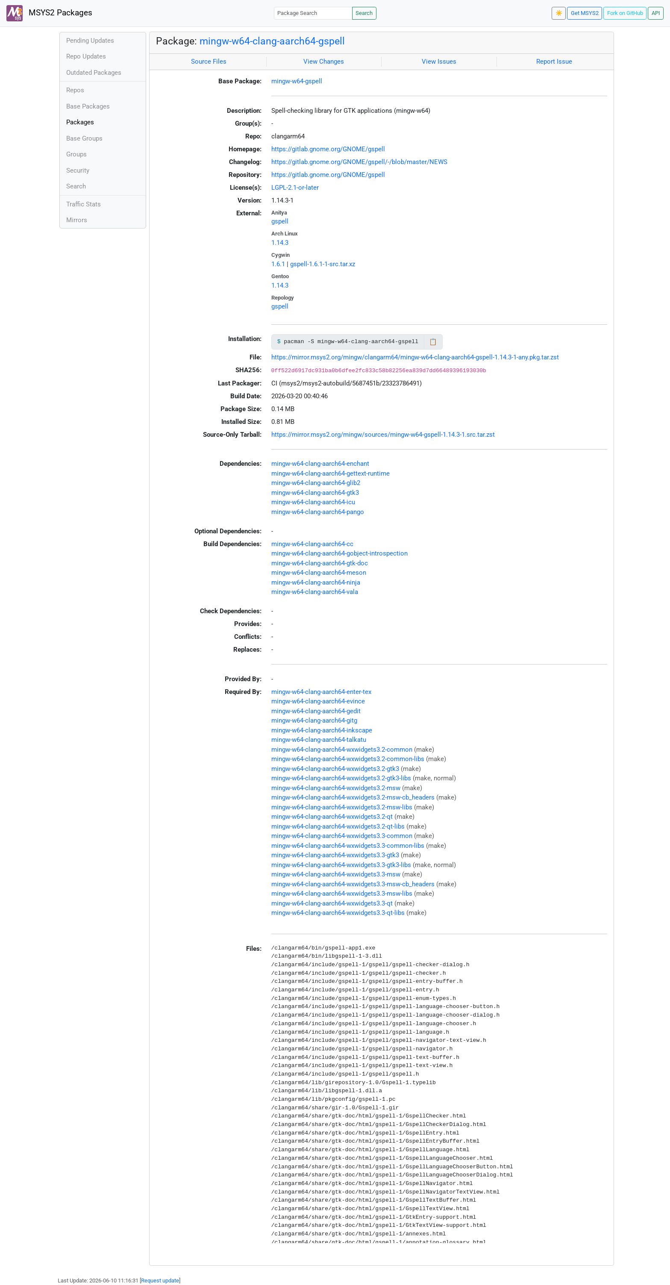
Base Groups (84, 138)
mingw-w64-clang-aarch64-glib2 (315, 483)
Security (77, 170)
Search (364, 13)
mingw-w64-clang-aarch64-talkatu (318, 740)
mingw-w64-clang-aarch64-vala (314, 592)
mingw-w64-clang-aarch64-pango (317, 512)
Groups (76, 154)
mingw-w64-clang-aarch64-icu (313, 502)
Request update (160, 1280)
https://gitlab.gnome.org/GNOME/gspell (328, 149)
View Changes (323, 61)
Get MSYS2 (585, 13)
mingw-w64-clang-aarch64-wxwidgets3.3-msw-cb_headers (353, 884)
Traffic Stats (83, 204)
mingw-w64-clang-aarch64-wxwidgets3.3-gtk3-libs (341, 865)
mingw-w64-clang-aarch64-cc (312, 544)
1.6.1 (278, 264)
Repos (75, 90)
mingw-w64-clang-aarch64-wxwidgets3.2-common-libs (347, 759)
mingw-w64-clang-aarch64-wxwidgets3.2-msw (335, 788)
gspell (279, 221)
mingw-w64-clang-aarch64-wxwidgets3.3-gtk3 (335, 855)
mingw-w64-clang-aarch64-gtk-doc (319, 563)
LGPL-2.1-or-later (295, 187)
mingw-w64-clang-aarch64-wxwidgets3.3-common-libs (347, 846)
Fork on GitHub (625, 13)
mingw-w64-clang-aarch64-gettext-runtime (330, 473)
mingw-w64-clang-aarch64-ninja (315, 582)
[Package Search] (313, 13)
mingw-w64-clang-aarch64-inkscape (321, 730)
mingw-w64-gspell (296, 81)
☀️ (558, 13)
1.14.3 (279, 243)
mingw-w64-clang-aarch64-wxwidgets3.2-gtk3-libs (341, 778)
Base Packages (88, 106)
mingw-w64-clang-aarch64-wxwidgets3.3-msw (335, 874)
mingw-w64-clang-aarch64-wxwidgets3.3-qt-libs (338, 913)
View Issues (439, 61)
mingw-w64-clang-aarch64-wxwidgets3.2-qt (332, 816)
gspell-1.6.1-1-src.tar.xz (322, 264)
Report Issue (554, 61)
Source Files (208, 61)
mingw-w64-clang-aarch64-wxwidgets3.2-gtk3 (335, 769)
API (656, 13)
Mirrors (76, 220)
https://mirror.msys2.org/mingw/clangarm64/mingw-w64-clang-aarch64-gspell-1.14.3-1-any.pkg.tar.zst (415, 357)
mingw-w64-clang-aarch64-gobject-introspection (339, 553)
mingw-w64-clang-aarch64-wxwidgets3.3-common (341, 836)
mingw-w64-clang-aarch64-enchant (320, 464)
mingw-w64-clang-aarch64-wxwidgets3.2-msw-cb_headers (353, 797)
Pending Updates (90, 40)
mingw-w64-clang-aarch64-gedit (316, 711)
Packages (80, 122)
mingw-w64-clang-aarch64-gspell (272, 41)
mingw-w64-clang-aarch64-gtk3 (315, 493)
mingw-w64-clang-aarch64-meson (318, 572)
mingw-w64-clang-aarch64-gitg (314, 720)
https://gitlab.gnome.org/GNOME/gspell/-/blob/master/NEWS (359, 162)
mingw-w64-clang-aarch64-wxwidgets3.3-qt (332, 903)
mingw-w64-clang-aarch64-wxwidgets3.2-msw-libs (341, 807)
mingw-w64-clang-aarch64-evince (318, 701)
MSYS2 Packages (49, 13)
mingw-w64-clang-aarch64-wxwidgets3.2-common (341, 749)
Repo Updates (86, 56)
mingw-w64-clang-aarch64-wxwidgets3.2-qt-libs (338, 826)
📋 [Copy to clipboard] (433, 342)
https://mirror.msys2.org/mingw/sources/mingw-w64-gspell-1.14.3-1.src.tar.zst (383, 434)
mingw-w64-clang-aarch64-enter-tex (321, 692)
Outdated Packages (93, 72)
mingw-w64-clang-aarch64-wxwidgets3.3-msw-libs (341, 893)
